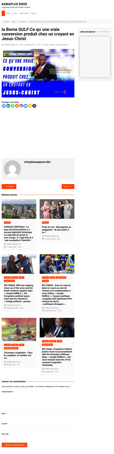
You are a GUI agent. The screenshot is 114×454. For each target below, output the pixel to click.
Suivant (68, 186)
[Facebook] (4, 106)
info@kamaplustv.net (10, 45)
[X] (34, 106)
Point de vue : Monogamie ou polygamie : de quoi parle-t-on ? (56, 230)
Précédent (9, 186)
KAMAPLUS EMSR (14, 4)
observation (24, 13)
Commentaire (7, 392)
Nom (4, 413)
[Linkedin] (8, 106)
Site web (5, 434)
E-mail (5, 424)
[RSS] (17, 106)
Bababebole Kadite (11, 348)
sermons (65, 45)
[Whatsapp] (12, 106)
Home (8, 13)
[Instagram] (21, 106)
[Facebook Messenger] (25, 106)
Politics (34, 13)
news (15, 13)
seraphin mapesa (55, 45)
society (45, 45)
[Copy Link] (30, 106)
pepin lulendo (9, 281)
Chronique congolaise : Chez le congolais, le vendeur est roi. (18, 355)
